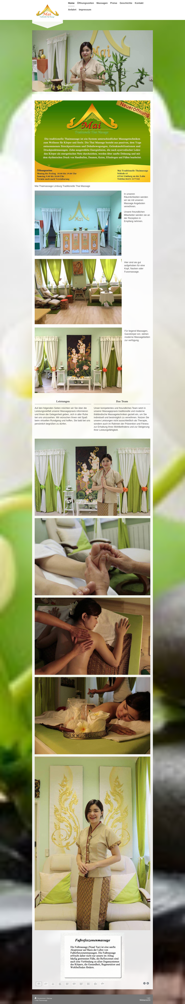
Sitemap (49, 998)
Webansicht (145, 1000)
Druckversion (40, 998)
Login (148, 998)
